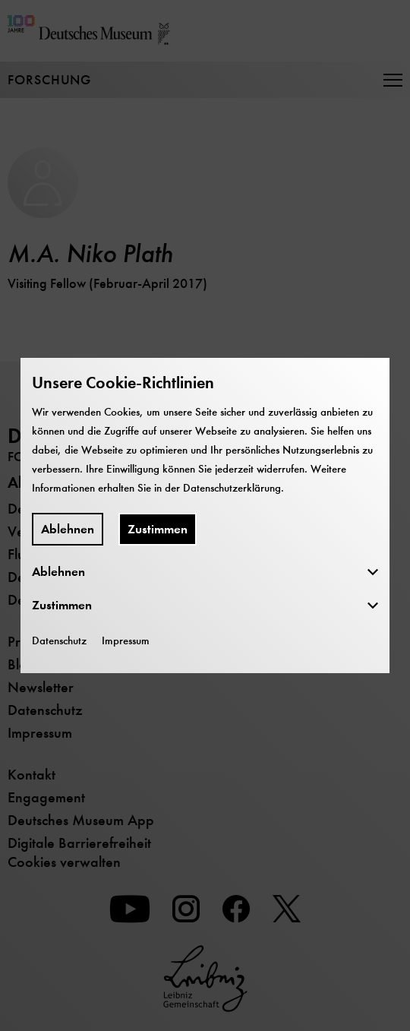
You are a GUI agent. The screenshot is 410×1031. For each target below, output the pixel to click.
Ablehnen (67, 529)
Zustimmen (158, 529)
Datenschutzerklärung (232, 488)
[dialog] (205, 515)
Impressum (126, 640)
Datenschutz (59, 640)
